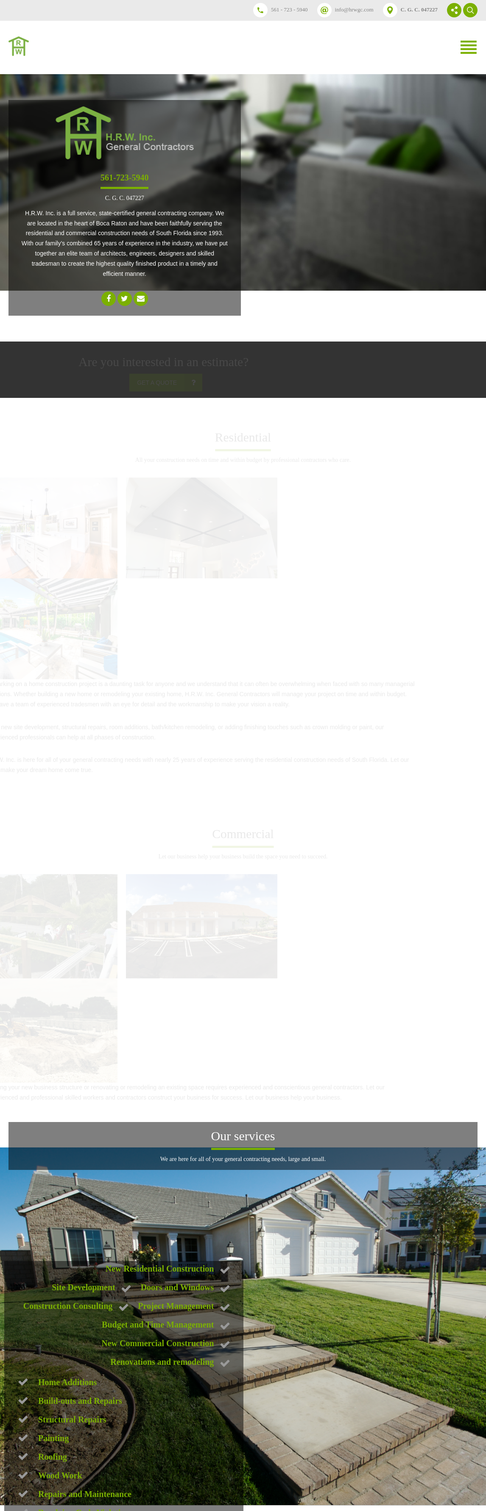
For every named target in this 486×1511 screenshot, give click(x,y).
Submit (74, 1447)
